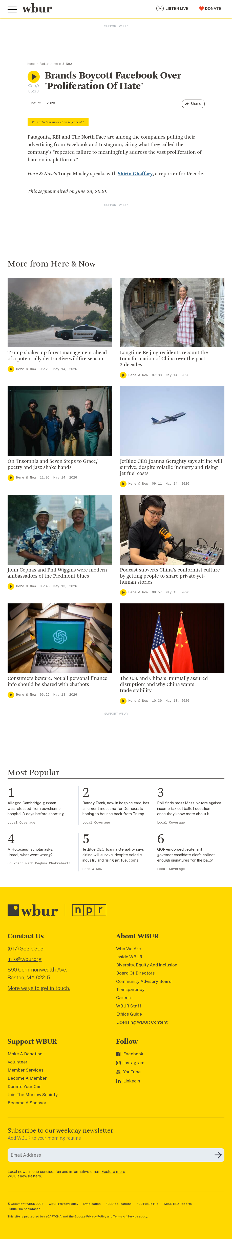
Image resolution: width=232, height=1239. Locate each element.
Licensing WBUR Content (142, 1022)
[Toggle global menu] (12, 10)
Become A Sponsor (27, 1102)
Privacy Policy (96, 1216)
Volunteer (18, 1061)
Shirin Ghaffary (135, 174)
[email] (116, 1155)
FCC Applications (119, 1204)
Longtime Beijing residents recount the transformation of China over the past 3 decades (164, 359)
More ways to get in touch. (39, 988)
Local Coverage (21, 823)
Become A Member (27, 1078)
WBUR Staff (128, 1005)
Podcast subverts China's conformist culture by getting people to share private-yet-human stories (170, 576)
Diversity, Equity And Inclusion (146, 964)
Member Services (26, 1070)
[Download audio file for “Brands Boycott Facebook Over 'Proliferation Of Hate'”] (30, 86)
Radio (44, 64)
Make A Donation (25, 1053)
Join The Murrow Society (33, 1094)
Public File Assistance (24, 1209)
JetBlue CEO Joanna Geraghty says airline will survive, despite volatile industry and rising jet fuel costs (171, 467)
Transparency (130, 989)
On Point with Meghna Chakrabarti (39, 863)
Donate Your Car (24, 1086)
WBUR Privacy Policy (63, 1204)
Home (31, 64)
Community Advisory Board (144, 981)
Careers (124, 997)
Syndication (92, 1204)
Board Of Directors (135, 973)
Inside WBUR (129, 956)
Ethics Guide (129, 1014)
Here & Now (62, 64)
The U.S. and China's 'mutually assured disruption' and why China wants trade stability (164, 684)
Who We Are (128, 948)
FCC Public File (147, 1204)
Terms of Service (125, 1216)
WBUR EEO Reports (177, 1204)
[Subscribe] (218, 1155)
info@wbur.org (25, 959)
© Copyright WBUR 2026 (26, 1204)
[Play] (11, 369)
